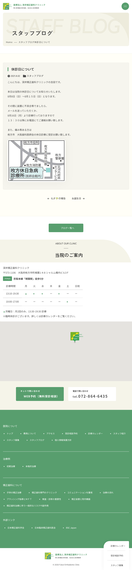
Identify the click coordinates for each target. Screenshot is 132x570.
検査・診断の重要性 (51, 499)
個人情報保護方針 (63, 439)
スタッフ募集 (117, 565)
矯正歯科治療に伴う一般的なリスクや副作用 (28, 505)
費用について (29, 433)
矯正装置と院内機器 (81, 499)
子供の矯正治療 (14, 492)
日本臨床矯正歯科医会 (45, 527)
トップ (10, 433)
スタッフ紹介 (119, 433)
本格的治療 (31, 466)
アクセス (50, 433)
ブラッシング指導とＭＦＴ (19, 499)
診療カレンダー (118, 545)
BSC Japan (71, 527)
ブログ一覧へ (67, 227)
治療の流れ (108, 492)
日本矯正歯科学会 (15, 527)
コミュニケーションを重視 (79, 492)
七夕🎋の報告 (56, 198)
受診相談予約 (117, 555)
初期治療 (11, 466)
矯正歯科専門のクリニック (44, 492)
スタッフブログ (35, 76)
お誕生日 (78, 198)
